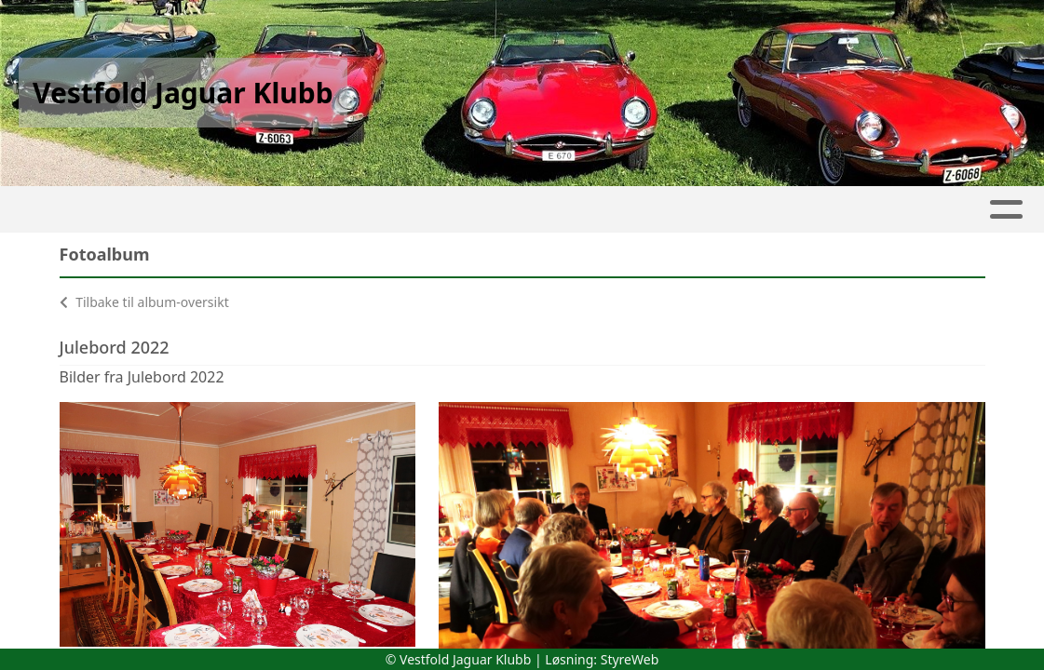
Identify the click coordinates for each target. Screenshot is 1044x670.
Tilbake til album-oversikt (144, 302)
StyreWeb (630, 659)
